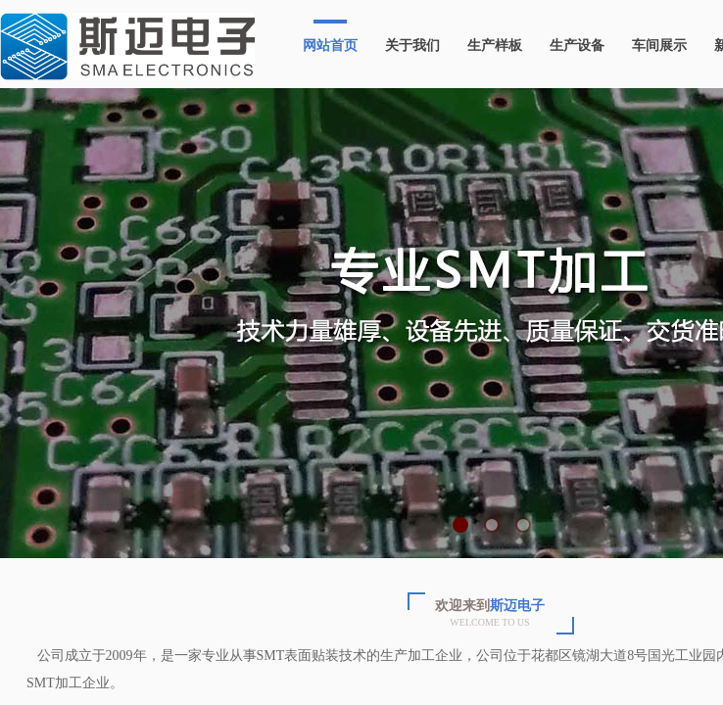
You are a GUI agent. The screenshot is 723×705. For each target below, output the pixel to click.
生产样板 (494, 45)
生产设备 (577, 45)
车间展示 (659, 45)
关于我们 (412, 45)
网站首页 (330, 45)
